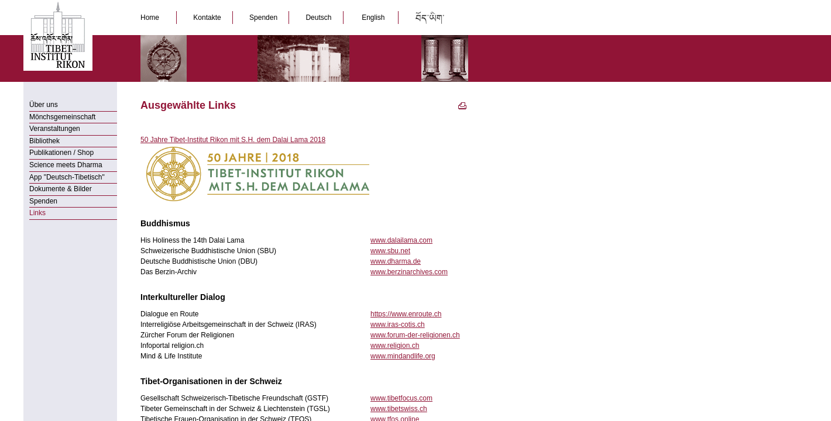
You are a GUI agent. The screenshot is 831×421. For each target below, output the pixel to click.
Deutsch (319, 17)
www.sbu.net (390, 251)
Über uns (43, 105)
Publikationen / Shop (61, 153)
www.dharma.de (395, 261)
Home (152, 17)
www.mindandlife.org (402, 356)
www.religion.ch (394, 345)
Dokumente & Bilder (60, 189)
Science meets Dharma (65, 165)
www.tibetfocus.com (401, 398)
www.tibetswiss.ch (398, 409)
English (373, 17)
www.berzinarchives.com (409, 272)
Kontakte (208, 17)
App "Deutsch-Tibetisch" (67, 177)
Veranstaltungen (54, 129)
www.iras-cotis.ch (397, 324)
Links (37, 213)
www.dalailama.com (401, 240)
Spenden (264, 17)
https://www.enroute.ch (405, 314)
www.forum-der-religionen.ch (415, 335)
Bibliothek (44, 141)
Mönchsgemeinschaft (62, 117)
